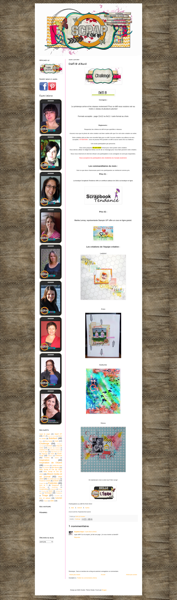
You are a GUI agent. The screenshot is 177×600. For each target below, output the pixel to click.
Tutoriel (46, 501)
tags (40, 493)
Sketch (51, 491)
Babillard (53, 438)
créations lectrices (55, 449)
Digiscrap (44, 454)
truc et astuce (44, 498)
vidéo (52, 501)
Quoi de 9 (43, 485)
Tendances (59, 493)
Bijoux (41, 441)
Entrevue (58, 455)
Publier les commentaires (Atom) (87, 578)
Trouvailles (57, 495)
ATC (44, 436)
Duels (52, 454)
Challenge (77, 519)
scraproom (53, 489)
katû (72, 508)
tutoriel (58, 498)
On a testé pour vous (53, 479)
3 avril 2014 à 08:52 (91, 532)
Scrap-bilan (55, 487)
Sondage (58, 491)
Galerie (57, 457)
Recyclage (42, 487)
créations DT (43, 450)
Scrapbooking (43, 489)
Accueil (103, 574)
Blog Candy (48, 441)
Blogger (104, 590)
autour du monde (52, 436)
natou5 (79, 508)
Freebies (46, 457)
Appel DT (58, 434)
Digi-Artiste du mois (56, 451)
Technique (48, 493)
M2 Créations (45, 467)
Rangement (55, 485)
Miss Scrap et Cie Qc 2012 (50, 469)
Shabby (60, 489)
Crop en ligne (43, 451)
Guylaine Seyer (79, 532)
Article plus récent (74, 574)
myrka (87, 508)
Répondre (77, 537)
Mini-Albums (55, 467)
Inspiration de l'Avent (50, 462)
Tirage (45, 495)
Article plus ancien (131, 574)
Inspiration (44, 460)
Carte (57, 441)
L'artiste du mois (57, 465)
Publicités (52, 483)
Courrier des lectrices (54, 448)
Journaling (47, 465)
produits (56, 481)
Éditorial (50, 455)
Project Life (42, 483)
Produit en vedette (44, 481)
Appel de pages (44, 434)
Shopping (43, 491)
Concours (48, 446)
